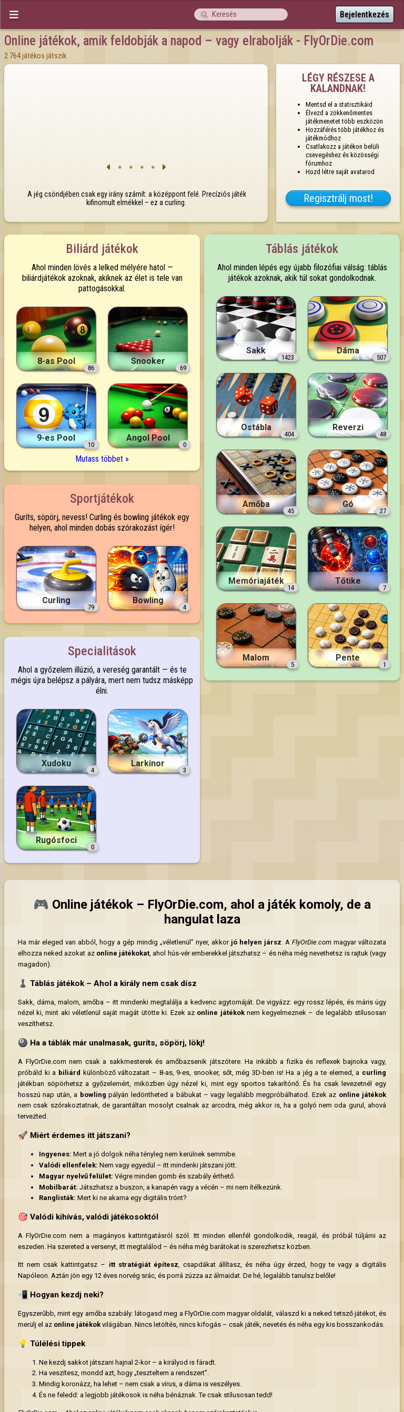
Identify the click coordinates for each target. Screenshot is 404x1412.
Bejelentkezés (364, 14)
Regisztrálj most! (338, 198)
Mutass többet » (102, 459)
